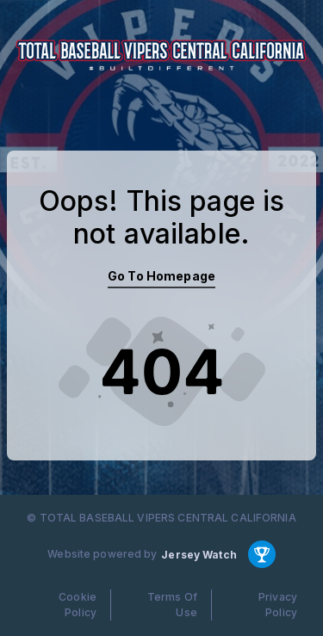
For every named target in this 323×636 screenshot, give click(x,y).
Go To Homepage (161, 276)
